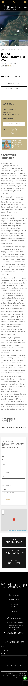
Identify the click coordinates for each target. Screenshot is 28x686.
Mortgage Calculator (14, 123)
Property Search (14, 599)
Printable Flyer (14, 93)
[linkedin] (15, 665)
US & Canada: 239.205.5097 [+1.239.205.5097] (15, 625)
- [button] (3, 513)
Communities (14, 604)
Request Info (14, 83)
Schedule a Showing (14, 88)
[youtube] (11, 665)
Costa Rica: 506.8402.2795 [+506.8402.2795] (15, 622)
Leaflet (9, 530)
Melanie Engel (21, 140)
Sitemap (21, 675)
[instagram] (19, 665)
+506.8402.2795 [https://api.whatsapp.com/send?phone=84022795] (22, 142)
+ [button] (3, 511)
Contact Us (14, 611)
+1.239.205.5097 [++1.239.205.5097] (22, 144)
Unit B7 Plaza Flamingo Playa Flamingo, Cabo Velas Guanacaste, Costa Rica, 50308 (15, 634)
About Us (14, 606)
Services (14, 602)
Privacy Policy (14, 675)
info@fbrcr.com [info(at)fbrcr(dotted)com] (14, 627)
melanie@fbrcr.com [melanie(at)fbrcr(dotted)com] (15, 630)
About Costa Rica (14, 609)
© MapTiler (13, 530)
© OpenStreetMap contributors (21, 530)
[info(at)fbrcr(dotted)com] (25, 2)
